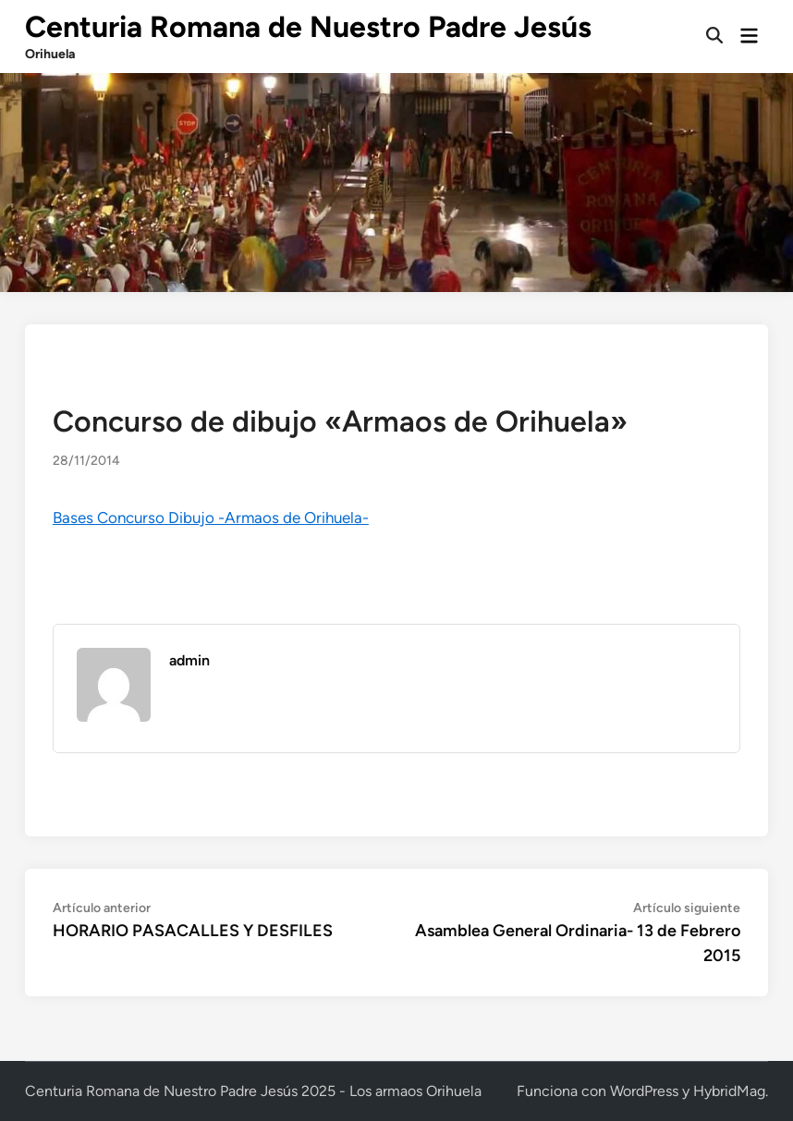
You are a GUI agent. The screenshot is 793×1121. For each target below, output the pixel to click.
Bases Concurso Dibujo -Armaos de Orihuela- (211, 517)
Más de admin (213, 695)
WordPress (644, 1091)
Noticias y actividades (117, 379)
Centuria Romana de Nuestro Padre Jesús (308, 26)
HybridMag (729, 1091)
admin (189, 660)
